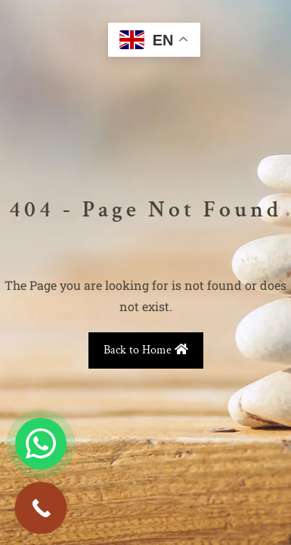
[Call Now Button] (41, 508)
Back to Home (146, 350)
